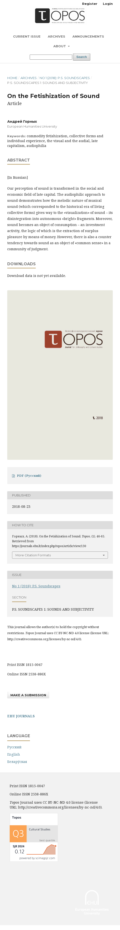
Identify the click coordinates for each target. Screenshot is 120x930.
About (60, 46)
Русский (14, 747)
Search (81, 57)
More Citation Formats (33, 555)
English (13, 754)
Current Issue (27, 36)
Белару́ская (17, 761)
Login (108, 4)
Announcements (88, 36)
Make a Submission (28, 695)
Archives (56, 36)
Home (12, 78)
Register (89, 4)
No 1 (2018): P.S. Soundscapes (65, 78)
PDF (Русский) (29, 475)
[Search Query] (51, 57)
